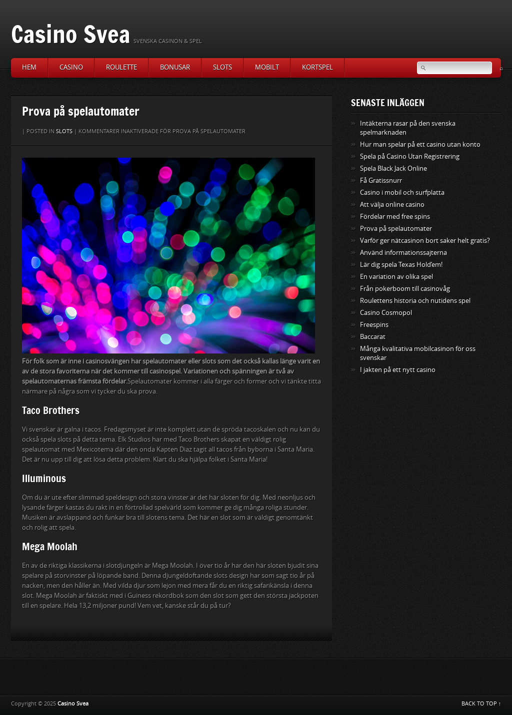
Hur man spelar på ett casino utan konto (420, 144)
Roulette (121, 67)
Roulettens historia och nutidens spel (415, 300)
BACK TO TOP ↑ (482, 703)
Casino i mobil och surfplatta (402, 192)
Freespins (374, 324)
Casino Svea (70, 34)
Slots (222, 67)
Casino (71, 67)
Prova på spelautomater (396, 228)
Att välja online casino (392, 204)
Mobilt (267, 67)
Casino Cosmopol (386, 312)
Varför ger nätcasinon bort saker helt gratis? (425, 240)
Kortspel (317, 67)
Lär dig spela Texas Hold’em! (401, 264)
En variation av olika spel (396, 276)
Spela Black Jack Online (393, 168)
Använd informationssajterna (403, 252)
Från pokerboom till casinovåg (405, 288)
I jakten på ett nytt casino (398, 370)
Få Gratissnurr (381, 180)
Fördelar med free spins (395, 216)
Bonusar (175, 67)
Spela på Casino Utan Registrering (410, 156)
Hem (29, 67)
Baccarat (373, 336)
